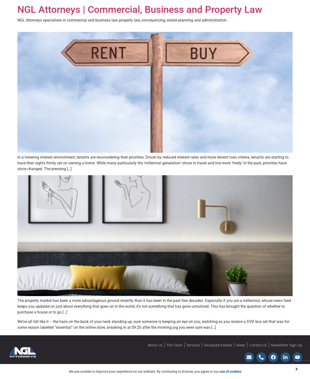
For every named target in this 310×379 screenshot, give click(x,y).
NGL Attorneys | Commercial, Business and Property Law (139, 9)
